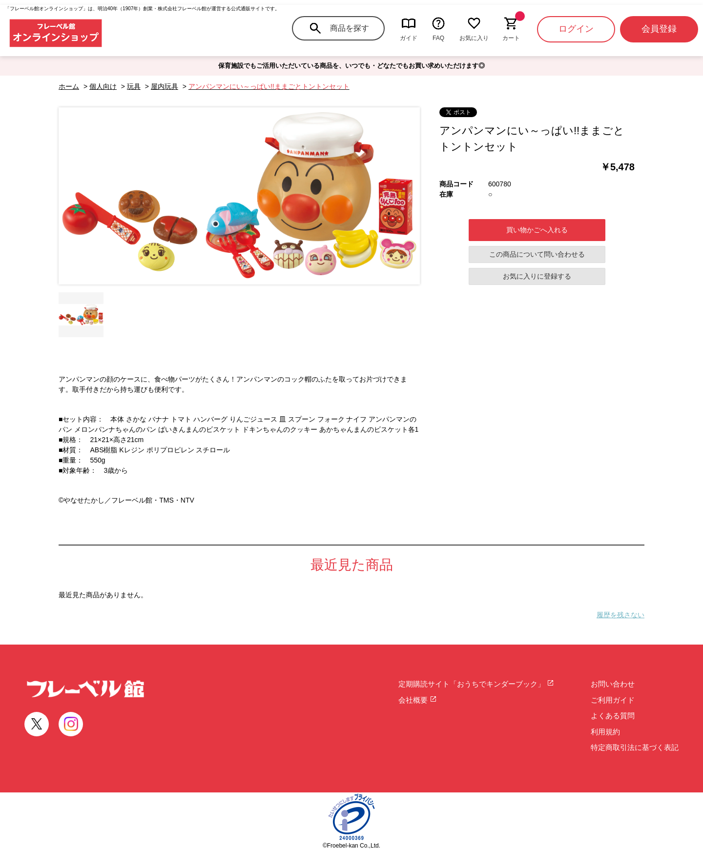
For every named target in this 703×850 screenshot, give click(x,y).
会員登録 (659, 29)
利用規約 (605, 732)
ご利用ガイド (613, 700)
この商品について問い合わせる (537, 254)
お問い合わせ (613, 684)
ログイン (576, 29)
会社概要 (417, 700)
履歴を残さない (620, 615)
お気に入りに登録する (537, 276)
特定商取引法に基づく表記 (635, 747)
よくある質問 (613, 715)
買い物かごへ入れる (537, 230)
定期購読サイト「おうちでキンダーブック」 (476, 684)
